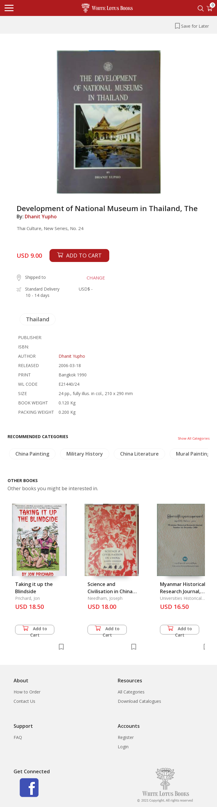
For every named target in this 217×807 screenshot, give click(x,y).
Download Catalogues (139, 701)
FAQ (18, 737)
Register (126, 737)
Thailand (37, 319)
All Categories (131, 692)
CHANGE (96, 278)
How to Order (27, 692)
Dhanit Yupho (41, 216)
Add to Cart (34, 630)
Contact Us (24, 701)
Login (123, 746)
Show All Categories (193, 438)
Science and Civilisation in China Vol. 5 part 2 (110, 591)
